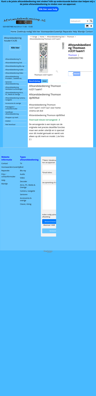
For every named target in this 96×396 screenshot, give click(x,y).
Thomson (72, 55)
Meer (45, 81)
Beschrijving (34, 81)
